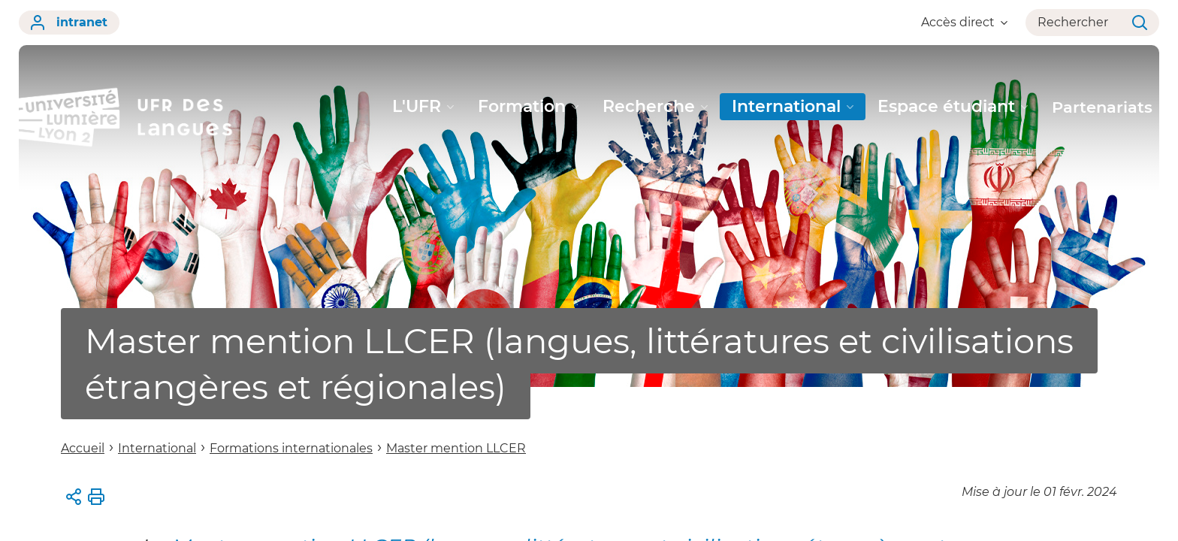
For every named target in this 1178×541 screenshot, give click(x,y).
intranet (69, 22)
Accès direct (964, 22)
